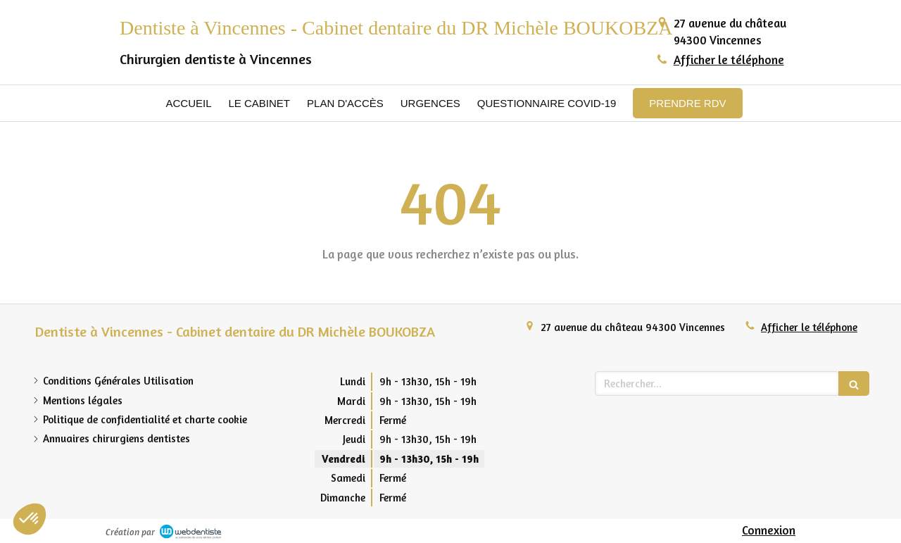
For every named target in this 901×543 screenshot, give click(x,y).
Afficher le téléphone (729, 59)
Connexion (768, 530)
